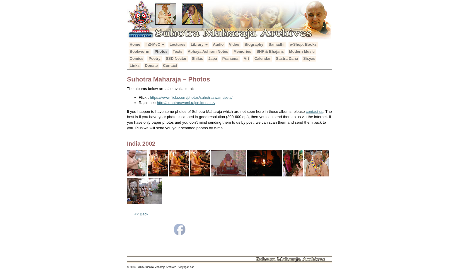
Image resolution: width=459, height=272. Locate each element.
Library (199, 44)
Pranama (230, 58)
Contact (170, 65)
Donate (151, 65)
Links (135, 65)
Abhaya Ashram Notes (208, 51)
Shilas (197, 58)
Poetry (154, 58)
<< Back (141, 214)
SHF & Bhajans (270, 51)
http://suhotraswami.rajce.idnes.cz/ (186, 103)
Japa (212, 58)
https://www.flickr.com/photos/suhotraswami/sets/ (191, 97)
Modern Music (302, 51)
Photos (161, 51)
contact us (314, 111)
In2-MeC (155, 44)
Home (135, 44)
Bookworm (139, 51)
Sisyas (309, 58)
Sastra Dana (287, 58)
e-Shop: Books (303, 44)
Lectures (177, 44)
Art (246, 58)
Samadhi (276, 44)
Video (234, 44)
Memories (242, 51)
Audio (218, 44)
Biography (254, 44)
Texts (177, 51)
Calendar (262, 58)
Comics (137, 58)
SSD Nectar (176, 58)
